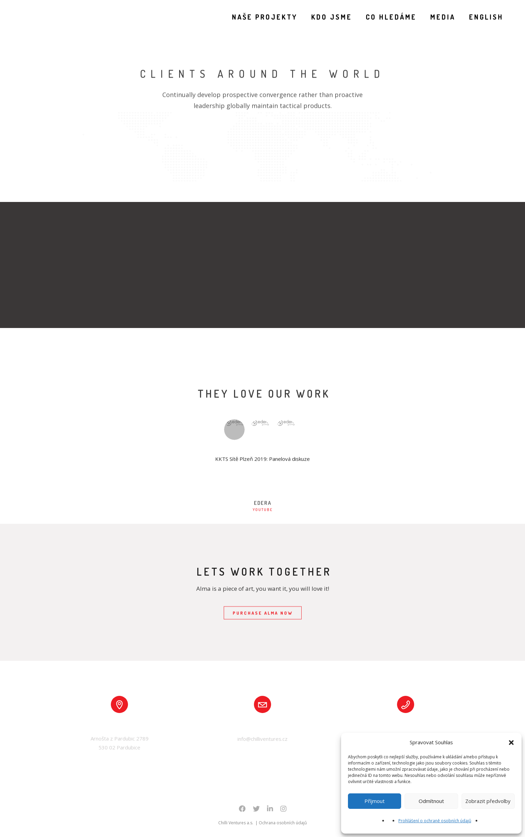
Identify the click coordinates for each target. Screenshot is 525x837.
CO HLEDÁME (385, 16)
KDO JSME (325, 16)
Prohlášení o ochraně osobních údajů (434, 821)
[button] (511, 742)
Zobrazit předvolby (488, 801)
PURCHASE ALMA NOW (263, 613)
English (480, 16)
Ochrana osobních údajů (283, 823)
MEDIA (436, 16)
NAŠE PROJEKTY (258, 16)
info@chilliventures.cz (262, 738)
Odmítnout (431, 801)
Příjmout (374, 801)
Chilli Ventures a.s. (236, 823)
